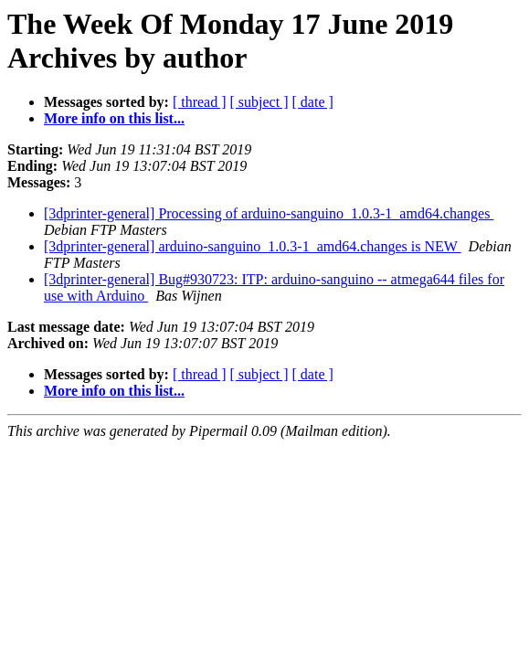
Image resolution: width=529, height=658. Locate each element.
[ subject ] (259, 102)
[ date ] (312, 102)
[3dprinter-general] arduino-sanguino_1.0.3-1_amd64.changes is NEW (252, 246)
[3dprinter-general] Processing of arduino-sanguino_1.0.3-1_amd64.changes (268, 213)
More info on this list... (114, 118)
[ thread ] (200, 102)
